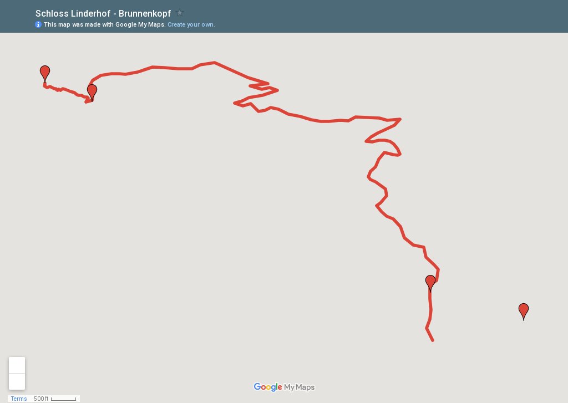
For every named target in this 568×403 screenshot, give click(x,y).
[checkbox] (180, 12)
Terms (19, 399)
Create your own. (191, 24)
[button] (523, 312)
